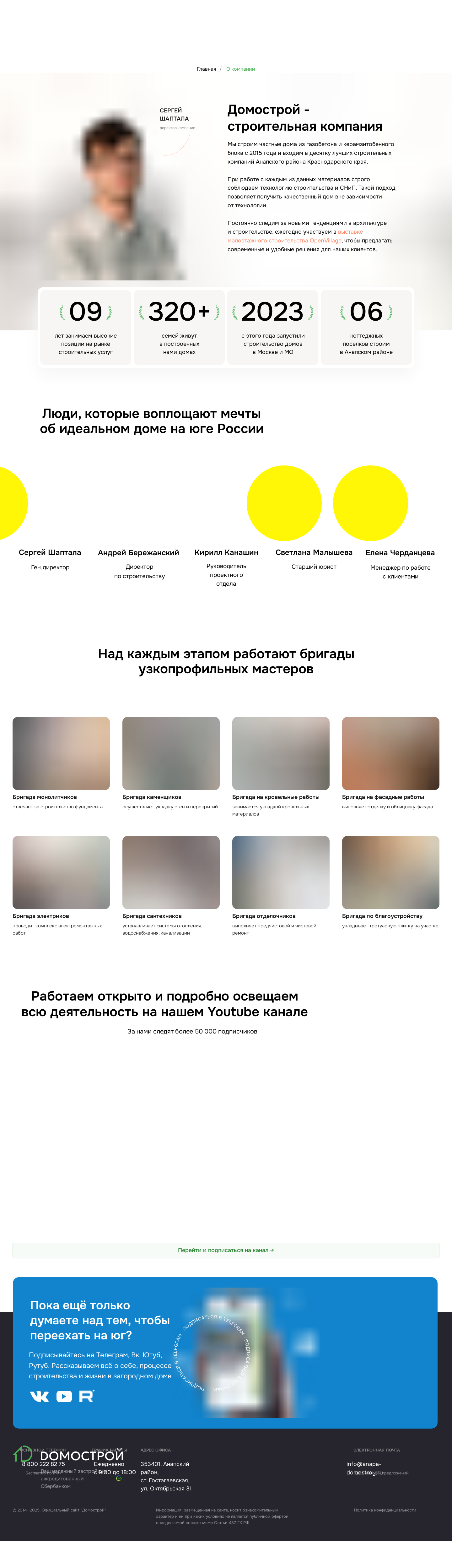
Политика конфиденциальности (385, 1510)
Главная (206, 69)
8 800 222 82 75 (43, 1464)
